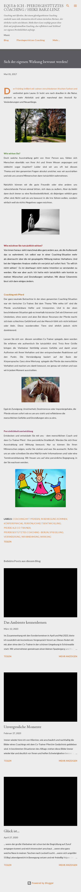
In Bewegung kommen (54, 518)
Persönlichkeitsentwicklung (42, 523)
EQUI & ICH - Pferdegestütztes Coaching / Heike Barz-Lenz (33, 7)
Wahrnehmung (30, 536)
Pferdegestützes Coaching (31, 40)
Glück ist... (11, 830)
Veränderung (12, 536)
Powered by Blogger (40, 883)
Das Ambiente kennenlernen (25, 622)
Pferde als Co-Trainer (17, 527)
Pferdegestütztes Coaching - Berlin (26, 532)
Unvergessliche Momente (22, 726)
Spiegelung (56, 532)
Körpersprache (13, 523)
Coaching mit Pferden (26, 518)
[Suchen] (68, 6)
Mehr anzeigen (68, 656)
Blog (6, 40)
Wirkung (45, 536)
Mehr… (56, 40)
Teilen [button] (7, 541)
